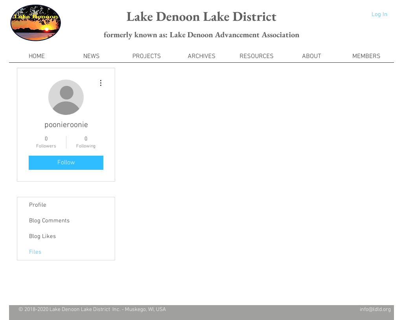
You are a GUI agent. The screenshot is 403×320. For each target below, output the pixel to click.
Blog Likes (42, 236)
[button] (366, 59)
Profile (37, 205)
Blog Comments (49, 220)
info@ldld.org (375, 309)
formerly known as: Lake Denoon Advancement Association (201, 34)
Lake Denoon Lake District (201, 16)
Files (35, 252)
